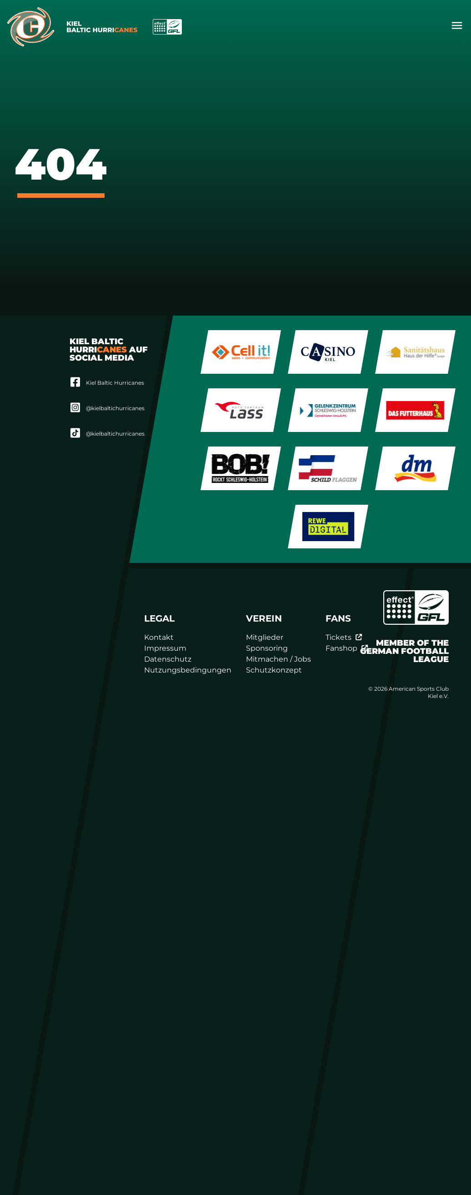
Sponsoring (267, 648)
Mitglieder (264, 637)
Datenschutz (167, 659)
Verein (264, 618)
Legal (159, 618)
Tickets (344, 637)
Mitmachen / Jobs (278, 659)
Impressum (165, 648)
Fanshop (347, 648)
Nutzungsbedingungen (187, 670)
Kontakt (159, 637)
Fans (338, 618)
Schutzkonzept (274, 670)
